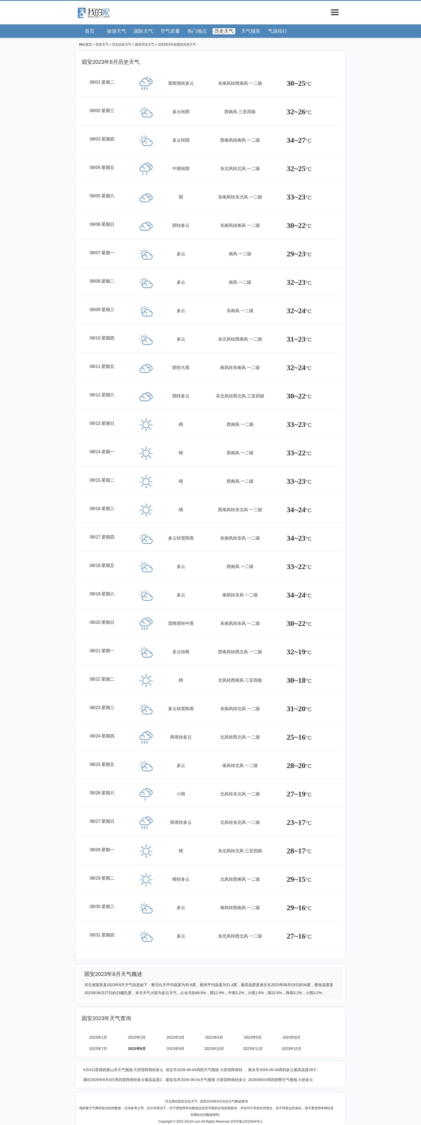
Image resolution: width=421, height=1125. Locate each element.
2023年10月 (214, 1048)
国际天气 (143, 31)
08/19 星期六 (102, 594)
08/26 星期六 (102, 793)
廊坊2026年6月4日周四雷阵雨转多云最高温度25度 (125, 1080)
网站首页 (85, 44)
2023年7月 (98, 1048)
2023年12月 (292, 1048)
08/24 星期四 (102, 736)
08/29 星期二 (102, 878)
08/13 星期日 (102, 423)
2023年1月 (98, 1037)
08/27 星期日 (102, 821)
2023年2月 (137, 1037)
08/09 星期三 (102, 309)
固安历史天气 (144, 44)
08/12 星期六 (102, 395)
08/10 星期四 (102, 338)
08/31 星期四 (102, 935)
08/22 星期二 (102, 679)
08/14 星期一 (102, 451)
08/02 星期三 (102, 110)
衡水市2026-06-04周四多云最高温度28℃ (282, 1070)
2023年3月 (176, 1037)
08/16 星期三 (102, 508)
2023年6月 (292, 1037)
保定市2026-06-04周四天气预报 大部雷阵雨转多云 (208, 1070)
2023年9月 (176, 1048)
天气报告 (250, 31)
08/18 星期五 (102, 565)
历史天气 (224, 31)
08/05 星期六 (102, 196)
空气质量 (170, 31)
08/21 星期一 (102, 650)
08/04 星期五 (102, 167)
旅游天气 (116, 31)
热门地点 (197, 31)
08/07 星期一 (102, 252)
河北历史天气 (121, 44)
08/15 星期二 (102, 480)
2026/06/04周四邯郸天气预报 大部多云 (280, 1080)
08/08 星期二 (102, 281)
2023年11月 (253, 1048)
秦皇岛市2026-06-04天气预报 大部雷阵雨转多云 (206, 1080)
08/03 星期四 (102, 139)
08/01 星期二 (102, 82)
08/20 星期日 (102, 622)
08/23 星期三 (102, 707)
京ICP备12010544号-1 (246, 1121)
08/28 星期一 (102, 849)
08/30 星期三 (102, 906)
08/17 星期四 (102, 537)
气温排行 (277, 31)
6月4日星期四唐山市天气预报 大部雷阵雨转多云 (123, 1070)
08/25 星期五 (102, 764)
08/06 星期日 (102, 224)
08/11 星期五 (102, 366)
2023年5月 (253, 1037)
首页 (90, 31)
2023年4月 (214, 1037)
